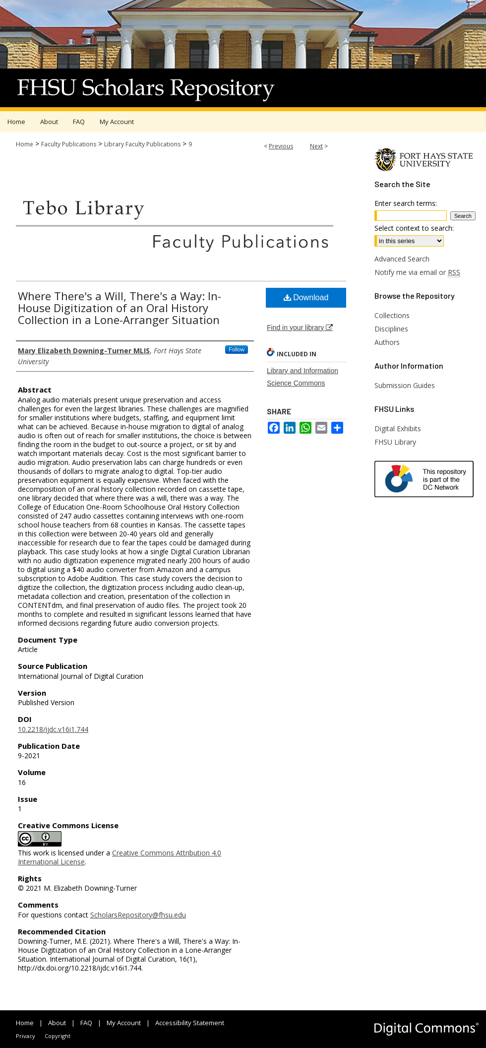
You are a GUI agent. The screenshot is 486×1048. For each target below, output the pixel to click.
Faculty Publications (68, 144)
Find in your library (300, 327)
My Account (124, 1022)
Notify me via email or (417, 272)
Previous (281, 146)
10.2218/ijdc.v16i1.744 (53, 729)
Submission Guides (404, 385)
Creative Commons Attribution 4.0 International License (119, 857)
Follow (236, 349)
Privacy (25, 1036)
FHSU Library (395, 442)
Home (24, 144)
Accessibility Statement (189, 1022)
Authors (387, 342)
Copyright (57, 1036)
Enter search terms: (405, 203)
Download (306, 297)
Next (316, 146)
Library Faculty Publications (142, 144)
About (57, 1022)
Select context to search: (414, 228)
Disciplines (391, 328)
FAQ (86, 1022)
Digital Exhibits (397, 428)
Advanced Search (401, 258)
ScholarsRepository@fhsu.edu (138, 914)
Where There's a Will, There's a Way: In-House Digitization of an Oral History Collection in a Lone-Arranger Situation (119, 307)
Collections (392, 315)
